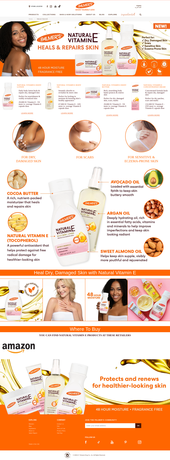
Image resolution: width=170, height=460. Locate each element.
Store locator (36, 6)
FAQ (58, 426)
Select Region (33, 433)
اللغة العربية (138, 7)
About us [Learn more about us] (31, 431)
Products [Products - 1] (34, 14)
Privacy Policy (61, 431)
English (139, 5)
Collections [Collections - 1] (50, 14)
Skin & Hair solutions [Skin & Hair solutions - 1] (71, 14)
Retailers (31, 424)
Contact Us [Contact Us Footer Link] (60, 424)
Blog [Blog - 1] (102, 14)
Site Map (59, 433)
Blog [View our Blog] (30, 426)
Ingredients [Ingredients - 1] (128, 14)
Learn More (27, 113)
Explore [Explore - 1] (113, 14)
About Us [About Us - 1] (91, 14)
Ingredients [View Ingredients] (32, 428)
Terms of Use (61, 428)
